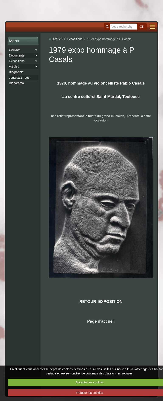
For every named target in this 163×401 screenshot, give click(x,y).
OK (142, 26)
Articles (14, 66)
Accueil (57, 39)
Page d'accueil (101, 321)
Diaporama (16, 83)
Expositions (17, 61)
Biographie (16, 72)
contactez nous (19, 77)
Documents (16, 55)
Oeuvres (14, 50)
